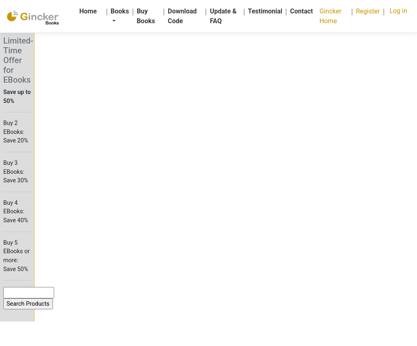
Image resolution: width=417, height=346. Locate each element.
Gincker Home (331, 16)
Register (368, 11)
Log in (398, 11)
